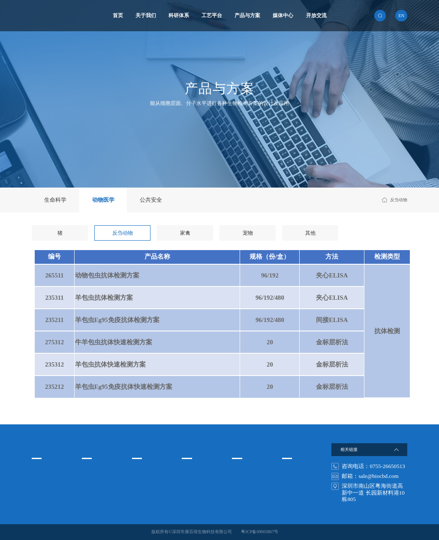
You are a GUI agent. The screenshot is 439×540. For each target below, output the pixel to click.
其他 (310, 233)
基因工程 (90, 492)
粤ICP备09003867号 (259, 531)
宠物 (248, 233)
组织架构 (40, 481)
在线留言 (290, 492)
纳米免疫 (140, 481)
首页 (118, 15)
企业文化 (40, 470)
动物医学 (103, 200)
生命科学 (55, 200)
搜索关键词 (246, 448)
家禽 (185, 233)
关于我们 (145, 15)
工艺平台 (211, 15)
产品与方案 (247, 15)
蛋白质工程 (92, 481)
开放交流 (316, 15)
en (401, 15)
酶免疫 (138, 470)
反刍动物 (122, 233)
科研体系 (178, 15)
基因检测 (140, 492)
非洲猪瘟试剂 (245, 492)
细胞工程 (90, 470)
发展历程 (40, 492)
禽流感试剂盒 (245, 481)
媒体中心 (283, 15)
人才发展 (290, 470)
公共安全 (151, 200)
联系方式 (290, 481)
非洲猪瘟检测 (245, 470)
